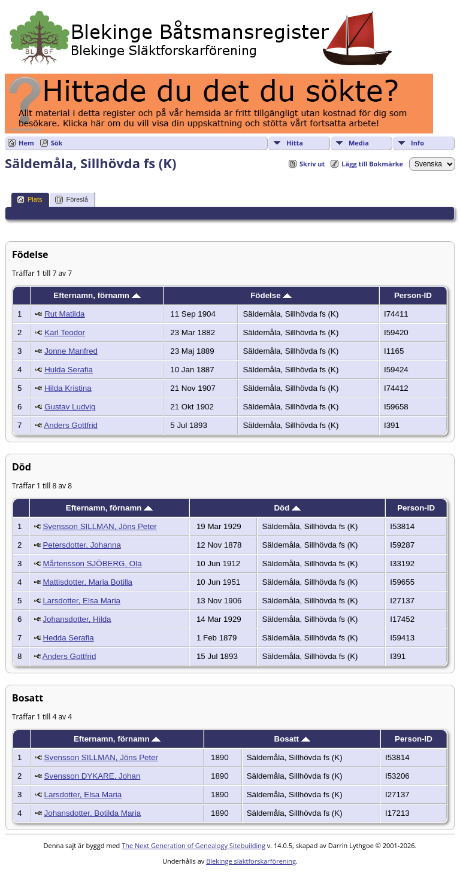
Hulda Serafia (68, 369)
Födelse (271, 295)
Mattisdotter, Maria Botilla (87, 582)
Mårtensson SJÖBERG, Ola (92, 563)
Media (359, 142)
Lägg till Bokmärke (372, 163)
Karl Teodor (64, 332)
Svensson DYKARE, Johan (92, 775)
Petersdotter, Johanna (81, 544)
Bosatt (292, 738)
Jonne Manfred (71, 351)
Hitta (294, 142)
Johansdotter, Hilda (77, 619)
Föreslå (71, 199)
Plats (29, 199)
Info (417, 142)
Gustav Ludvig (69, 406)
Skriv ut (312, 163)
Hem (26, 142)
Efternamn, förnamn (96, 295)
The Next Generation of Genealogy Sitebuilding (193, 845)
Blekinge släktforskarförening (251, 860)
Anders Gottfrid (71, 425)
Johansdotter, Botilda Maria (92, 813)
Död (287, 507)
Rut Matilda (64, 313)
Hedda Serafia (68, 637)
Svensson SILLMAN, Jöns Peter (99, 526)
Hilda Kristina (68, 388)
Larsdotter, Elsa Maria (81, 600)
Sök (57, 142)
